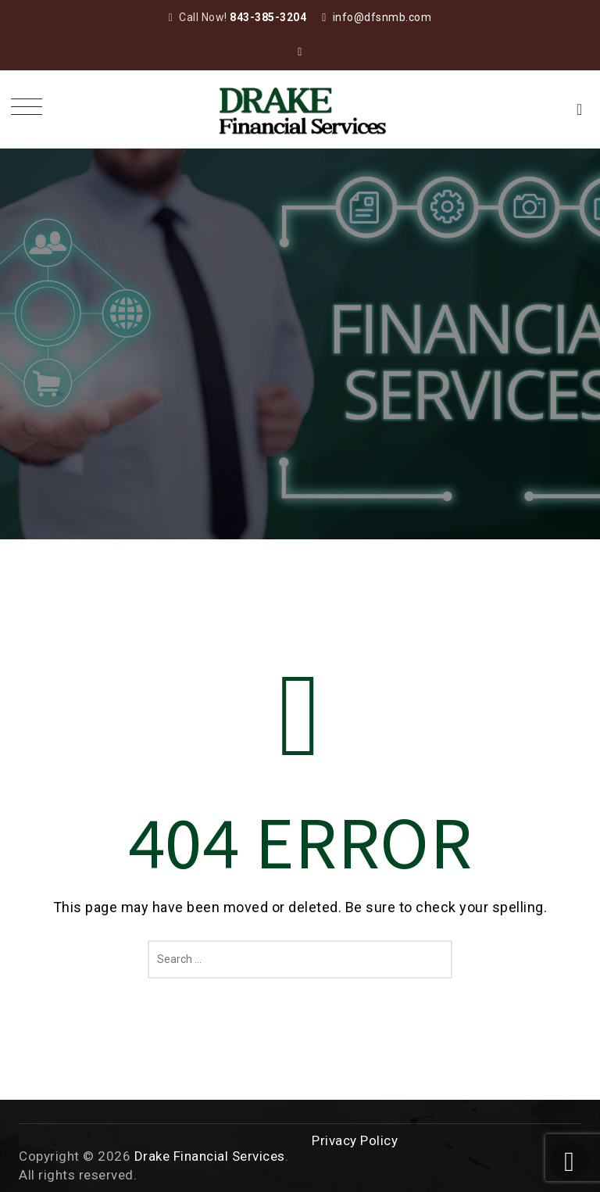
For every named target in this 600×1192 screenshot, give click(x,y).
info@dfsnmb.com (382, 17)
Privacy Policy (355, 1140)
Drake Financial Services (209, 1156)
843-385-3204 (268, 17)
